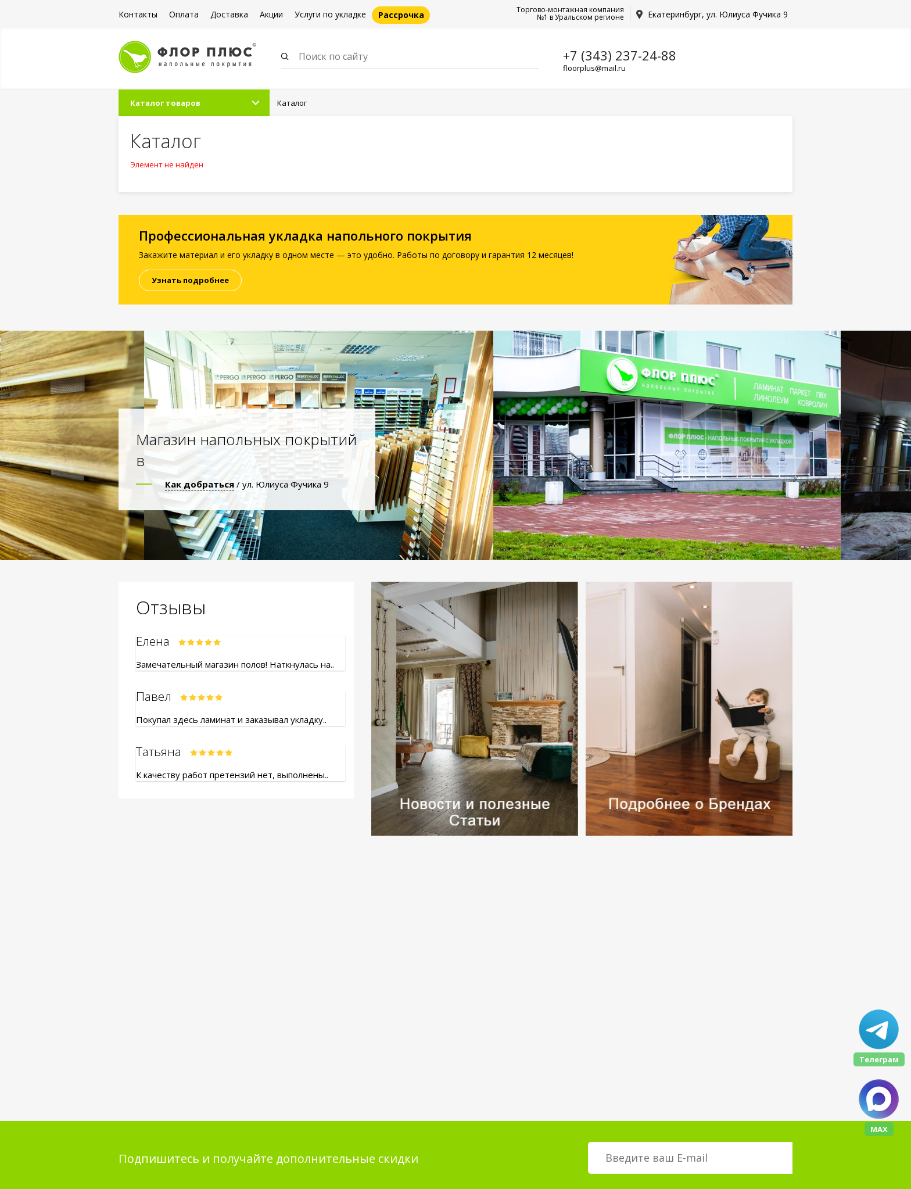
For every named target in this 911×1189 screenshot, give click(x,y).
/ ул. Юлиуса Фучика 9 (247, 486)
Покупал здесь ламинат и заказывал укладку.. (231, 722)
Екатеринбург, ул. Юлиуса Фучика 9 (718, 14)
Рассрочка (401, 14)
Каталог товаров (165, 105)
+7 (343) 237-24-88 (619, 55)
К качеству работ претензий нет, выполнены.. (232, 777)
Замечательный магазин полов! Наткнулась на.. (235, 666)
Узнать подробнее (190, 282)
